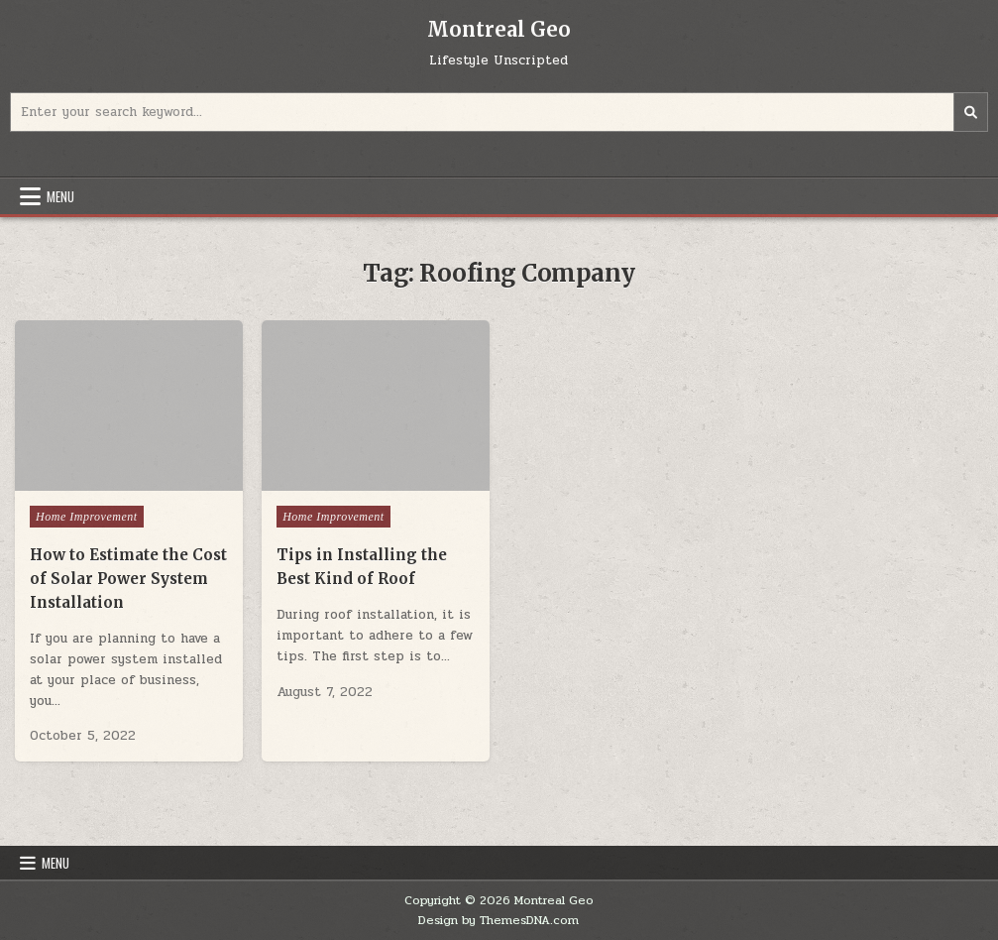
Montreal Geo (499, 29)
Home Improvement (87, 517)
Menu (60, 196)
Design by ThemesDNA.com (498, 920)
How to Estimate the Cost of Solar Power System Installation (128, 578)
